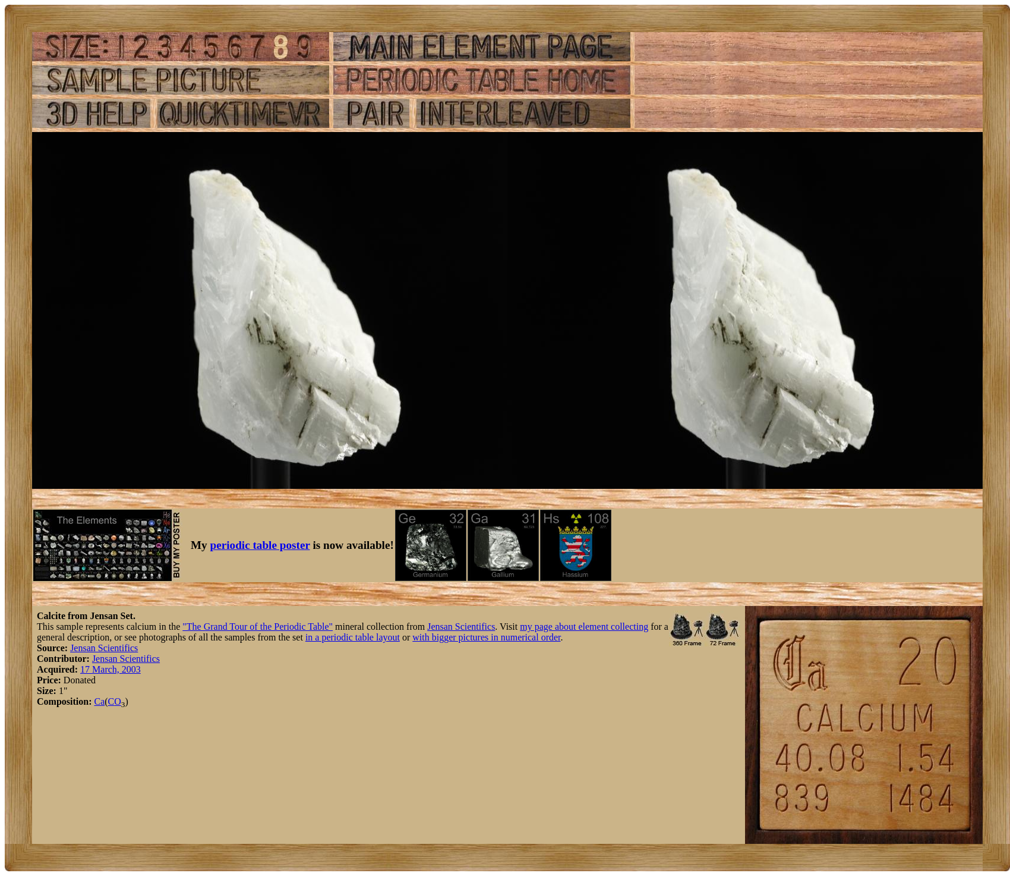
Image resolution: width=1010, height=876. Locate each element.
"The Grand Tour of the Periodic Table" (257, 626)
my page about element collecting (584, 626)
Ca (99, 701)
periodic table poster (260, 545)
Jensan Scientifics (461, 626)
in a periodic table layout (352, 637)
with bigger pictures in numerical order (486, 637)
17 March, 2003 (110, 669)
